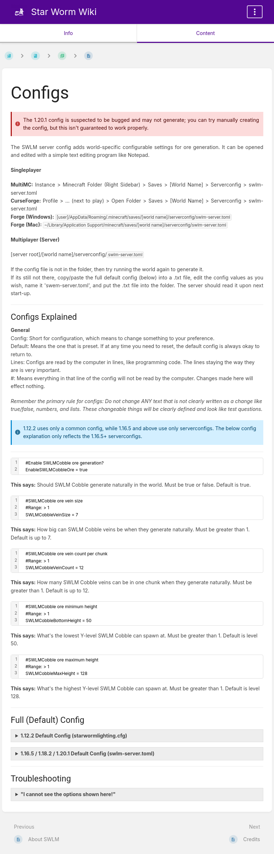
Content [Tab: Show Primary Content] (205, 33)
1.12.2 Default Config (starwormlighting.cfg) (74, 736)
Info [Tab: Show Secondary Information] (68, 33)
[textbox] (141, 466)
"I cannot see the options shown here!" (68, 794)
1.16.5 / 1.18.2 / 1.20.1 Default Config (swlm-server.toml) (87, 753)
